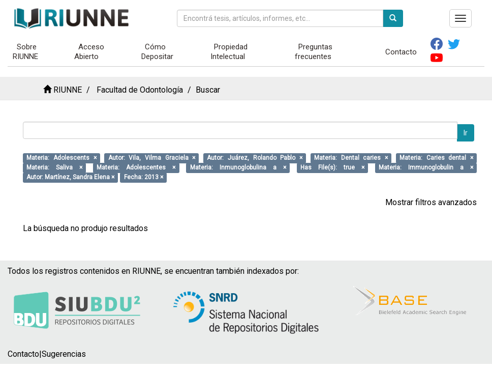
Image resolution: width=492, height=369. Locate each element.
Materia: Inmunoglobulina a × (238, 167)
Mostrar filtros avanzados (431, 202)
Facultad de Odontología (140, 90)
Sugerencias (64, 354)
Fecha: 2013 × (143, 177)
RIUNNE (67, 90)
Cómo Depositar (157, 51)
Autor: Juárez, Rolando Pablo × (254, 157)
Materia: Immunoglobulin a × (426, 167)
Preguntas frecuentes (314, 51)
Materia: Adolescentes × (136, 167)
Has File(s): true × (332, 167)
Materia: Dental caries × (351, 157)
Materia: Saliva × (54, 167)
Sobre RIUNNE (25, 51)
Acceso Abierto (89, 51)
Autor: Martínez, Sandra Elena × (70, 177)
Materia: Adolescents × (61, 157)
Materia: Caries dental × (436, 157)
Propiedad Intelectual (229, 51)
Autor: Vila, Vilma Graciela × (152, 157)
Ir (466, 133)
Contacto (401, 51)
